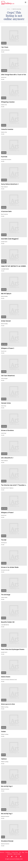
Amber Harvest (6, 321)
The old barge (5, 595)
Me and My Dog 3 (6, 814)
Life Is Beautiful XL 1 (7, 458)
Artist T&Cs (9, 854)
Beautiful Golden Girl (7, 622)
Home (8, 9)
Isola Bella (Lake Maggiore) (9, 239)
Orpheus (4, 759)
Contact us (8, 852)
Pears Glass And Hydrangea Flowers (12, 649)
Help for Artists (16, 854)
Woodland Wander (7, 841)
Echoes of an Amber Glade (9, 567)
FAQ (20, 852)
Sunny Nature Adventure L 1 (10, 184)
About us (2, 852)
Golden (3, 731)
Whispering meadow (7, 102)
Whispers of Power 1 (7, 512)
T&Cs (26, 852)
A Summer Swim (6, 211)
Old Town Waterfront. (8, 376)
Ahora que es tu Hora (8, 704)
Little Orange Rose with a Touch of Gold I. (14, 75)
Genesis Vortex (6, 403)
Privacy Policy (14, 852)
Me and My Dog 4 (6, 786)
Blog (23, 852)
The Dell (3, 540)
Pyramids (4, 157)
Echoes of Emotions (7, 430)
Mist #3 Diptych (6, 294)
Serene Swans (5, 677)
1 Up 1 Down (4, 47)
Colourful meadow (7, 129)
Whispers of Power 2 (7, 348)
